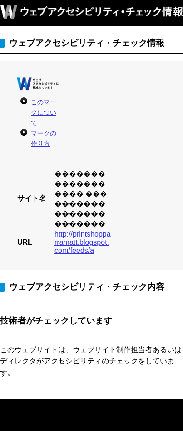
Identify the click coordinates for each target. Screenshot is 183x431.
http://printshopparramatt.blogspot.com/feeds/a (82, 242)
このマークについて (43, 112)
